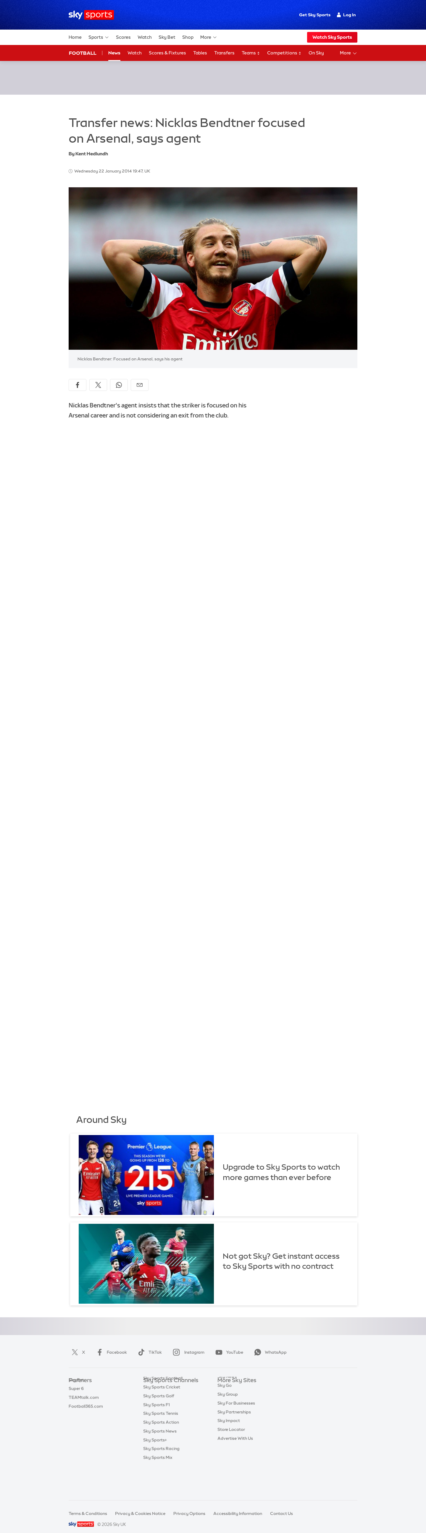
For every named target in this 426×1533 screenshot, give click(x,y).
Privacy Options (189, 1506)
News (114, 53)
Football (82, 53)
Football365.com (86, 1409)
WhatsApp (269, 1345)
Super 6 (76, 1391)
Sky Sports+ (155, 1462)
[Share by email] (140, 378)
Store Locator (231, 1444)
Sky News (227, 1391)
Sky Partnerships (234, 1426)
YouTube (228, 1345)
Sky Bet (167, 37)
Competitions (284, 53)
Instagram (187, 1345)
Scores (123, 37)
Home (75, 37)
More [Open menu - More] (348, 53)
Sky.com (226, 1382)
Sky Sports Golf (158, 1418)
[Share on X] (98, 378)
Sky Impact (228, 1435)
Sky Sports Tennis (160, 1435)
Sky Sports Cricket (161, 1409)
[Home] (91, 15)
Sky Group (227, 1409)
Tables (200, 53)
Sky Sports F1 (156, 1426)
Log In (346, 14)
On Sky (316, 53)
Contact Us (281, 1506)
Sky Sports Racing (161, 1470)
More (208, 37)
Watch (145, 37)
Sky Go (224, 1400)
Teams (251, 53)
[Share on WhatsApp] (119, 378)
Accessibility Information (237, 1506)
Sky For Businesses (236, 1418)
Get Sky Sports (314, 15)
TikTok (148, 1345)
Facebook (110, 1345)
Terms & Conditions (88, 1506)
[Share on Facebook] (77, 378)
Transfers (224, 53)
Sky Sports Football (163, 1400)
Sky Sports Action (161, 1444)
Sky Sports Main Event (165, 1382)
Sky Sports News (160, 1453)
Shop (187, 37)
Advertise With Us (235, 1453)
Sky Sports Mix (157, 1479)
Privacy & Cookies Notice (140, 1506)
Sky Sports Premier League (169, 1391)
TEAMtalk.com (84, 1400)
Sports (98, 37)
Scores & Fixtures (167, 53)
